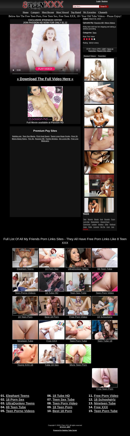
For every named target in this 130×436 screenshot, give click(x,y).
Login (98, 1)
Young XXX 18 (25, 363)
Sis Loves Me (64, 139)
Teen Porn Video (105, 291)
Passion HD (40, 139)
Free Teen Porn (105, 387)
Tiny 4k (31, 139)
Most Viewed (62, 12)
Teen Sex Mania (29, 136)
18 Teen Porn (25, 315)
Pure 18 (74, 136)
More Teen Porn (78, 363)
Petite (90, 227)
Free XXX (52, 339)
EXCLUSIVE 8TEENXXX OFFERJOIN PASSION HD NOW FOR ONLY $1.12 (45, 21)
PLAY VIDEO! (45, 69)
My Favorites (89, 12)
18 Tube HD (52, 291)
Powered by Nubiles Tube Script (65, 430)
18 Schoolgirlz (105, 315)
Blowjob (90, 219)
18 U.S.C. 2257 (65, 427)
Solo (112, 227)
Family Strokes (52, 139)
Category (35, 12)
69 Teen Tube (105, 267)
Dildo (106, 224)
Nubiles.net (16, 136)
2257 (104, 49)
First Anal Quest (42, 136)
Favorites (102, 56)
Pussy (113, 219)
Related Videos (90, 56)
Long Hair (86, 222)
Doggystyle (86, 224)
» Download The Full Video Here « (45, 79)
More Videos (110, 23)
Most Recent (48, 12)
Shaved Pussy (105, 222)
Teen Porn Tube (78, 339)
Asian (85, 227)
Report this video (104, 51)
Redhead (112, 224)
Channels (102, 12)
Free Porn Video (78, 315)
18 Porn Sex (52, 267)
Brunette (107, 219)
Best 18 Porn (52, 315)
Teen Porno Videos (25, 291)
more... (86, 229)
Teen (94, 33)
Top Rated (76, 12)
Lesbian (94, 224)
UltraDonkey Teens (78, 267)
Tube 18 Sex (52, 363)
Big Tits (102, 227)
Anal (101, 219)
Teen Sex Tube (78, 291)
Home (25, 12)
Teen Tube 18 (105, 339)
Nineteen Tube (25, 339)
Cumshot (96, 227)
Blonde (96, 219)
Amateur (101, 224)
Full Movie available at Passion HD (45, 121)
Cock (108, 227)
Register (105, 1)
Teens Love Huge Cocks (60, 136)
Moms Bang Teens (19, 139)
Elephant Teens (25, 267)
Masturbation (95, 222)
